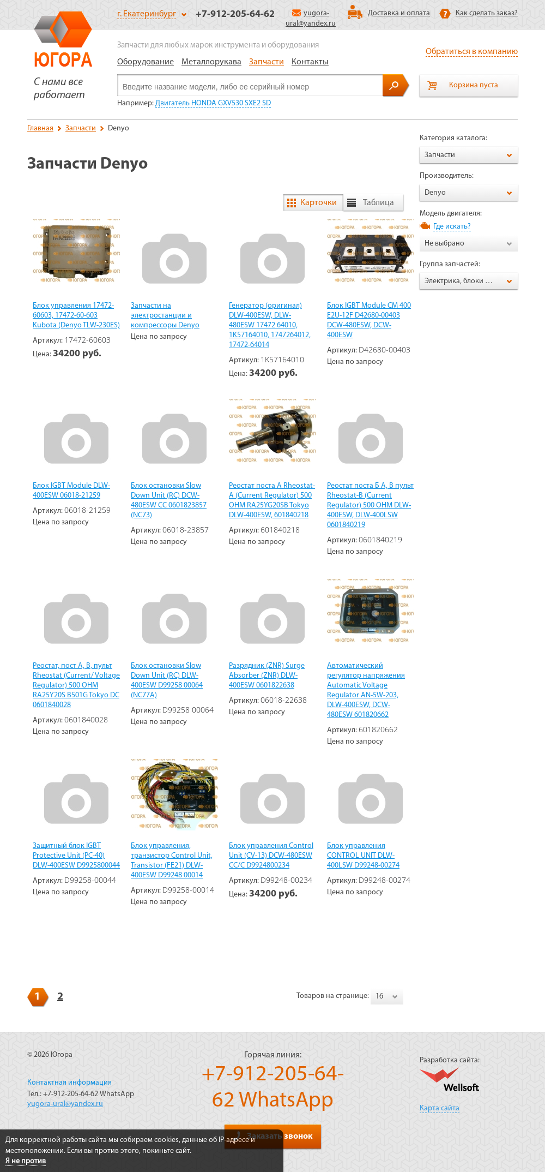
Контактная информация (69, 1083)
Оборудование (145, 62)
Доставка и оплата (399, 13)
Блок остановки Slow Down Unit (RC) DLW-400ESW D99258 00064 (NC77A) (167, 680)
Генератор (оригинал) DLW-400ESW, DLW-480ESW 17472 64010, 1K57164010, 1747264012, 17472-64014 (270, 325)
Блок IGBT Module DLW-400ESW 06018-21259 (71, 491)
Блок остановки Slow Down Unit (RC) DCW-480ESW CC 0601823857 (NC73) (169, 500)
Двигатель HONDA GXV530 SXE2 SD (213, 103)
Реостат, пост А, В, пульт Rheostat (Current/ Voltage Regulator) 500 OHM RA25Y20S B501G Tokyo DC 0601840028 (76, 685)
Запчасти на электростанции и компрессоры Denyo (165, 316)
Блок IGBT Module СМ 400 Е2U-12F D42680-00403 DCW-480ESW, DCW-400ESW (369, 320)
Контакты (310, 62)
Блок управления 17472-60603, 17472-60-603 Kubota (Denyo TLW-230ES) (76, 316)
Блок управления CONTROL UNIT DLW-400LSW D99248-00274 (363, 856)
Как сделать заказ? (487, 13)
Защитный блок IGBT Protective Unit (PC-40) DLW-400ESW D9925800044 (76, 856)
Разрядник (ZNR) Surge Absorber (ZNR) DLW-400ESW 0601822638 (267, 676)
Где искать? (452, 227)
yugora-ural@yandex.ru (65, 1104)
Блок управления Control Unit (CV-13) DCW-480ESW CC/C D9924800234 (271, 856)
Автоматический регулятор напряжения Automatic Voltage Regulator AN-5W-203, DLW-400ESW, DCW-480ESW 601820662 (366, 690)
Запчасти (266, 62)
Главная (40, 128)
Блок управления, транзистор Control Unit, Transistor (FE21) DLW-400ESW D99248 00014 (172, 861)
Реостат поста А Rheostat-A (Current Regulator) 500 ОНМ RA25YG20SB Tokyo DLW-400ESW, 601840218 (272, 500)
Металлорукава (211, 62)
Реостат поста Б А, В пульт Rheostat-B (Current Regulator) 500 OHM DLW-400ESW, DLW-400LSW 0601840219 (370, 505)
